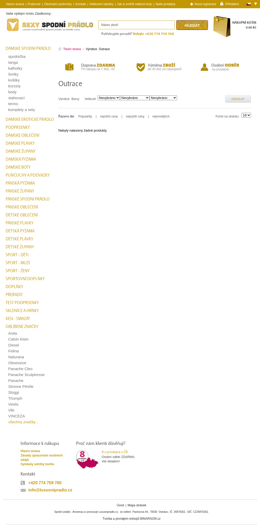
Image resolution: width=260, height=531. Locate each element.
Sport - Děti (17, 255)
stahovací (16, 98)
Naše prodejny (165, 4)
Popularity (85, 116)
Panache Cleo (20, 369)
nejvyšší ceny (135, 116)
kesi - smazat (18, 319)
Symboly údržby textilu (37, 464)
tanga (13, 62)
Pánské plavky (19, 223)
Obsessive (17, 363)
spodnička (17, 56)
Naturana (16, 357)
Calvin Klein (18, 339)
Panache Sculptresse (26, 375)
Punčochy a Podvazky (28, 175)
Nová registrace (205, 4)
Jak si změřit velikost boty (134, 4)
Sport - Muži (18, 263)
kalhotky (15, 68)
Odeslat (238, 98)
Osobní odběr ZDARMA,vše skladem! (122, 456)
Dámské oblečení (22, 135)
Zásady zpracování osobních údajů (42, 458)
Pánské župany (20, 191)
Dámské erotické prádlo (30, 119)
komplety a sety (21, 110)
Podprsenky (18, 127)
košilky (14, 80)
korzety (14, 86)
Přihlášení (232, 3)
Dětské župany (20, 247)
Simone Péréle (20, 386)
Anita (12, 333)
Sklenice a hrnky (22, 311)
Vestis (13, 404)
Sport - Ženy (18, 271)
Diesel (13, 345)
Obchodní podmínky (58, 4)
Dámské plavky (20, 143)
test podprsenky (22, 303)
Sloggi (13, 392)
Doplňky (14, 287)
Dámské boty (18, 167)
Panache (15, 380)
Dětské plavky (19, 239)
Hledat (192, 25)
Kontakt (81, 4)
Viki (11, 410)
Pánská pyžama (20, 183)
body (12, 92)
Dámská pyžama (21, 159)
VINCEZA (16, 416)
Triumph (15, 398)
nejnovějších (161, 116)
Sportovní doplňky (25, 279)
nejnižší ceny (109, 116)
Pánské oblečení (22, 207)
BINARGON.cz (150, 518)
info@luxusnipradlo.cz (50, 490)
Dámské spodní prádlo (28, 49)
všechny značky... (23, 422)
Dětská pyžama (20, 231)
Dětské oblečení (22, 215)
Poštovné (34, 4)
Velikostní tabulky (101, 4)
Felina (13, 351)
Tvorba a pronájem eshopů (121, 518)
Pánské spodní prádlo (28, 199)
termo (13, 104)
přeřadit (14, 295)
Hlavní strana (30, 451)
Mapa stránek (137, 505)
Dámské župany (20, 151)
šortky (13, 74)
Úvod (120, 505)
